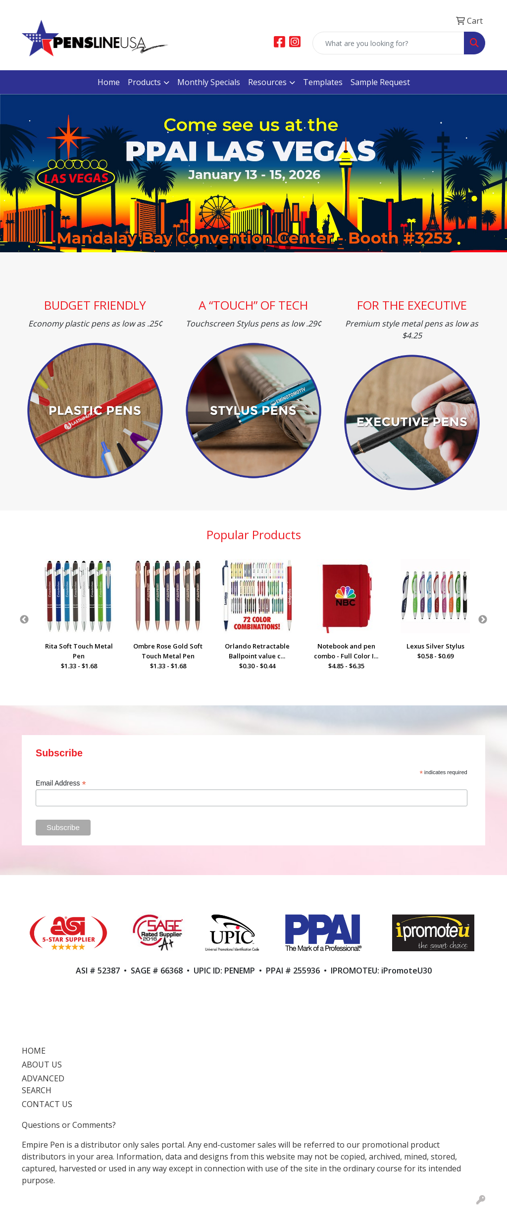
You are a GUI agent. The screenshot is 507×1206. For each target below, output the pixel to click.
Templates (323, 82)
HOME (34, 1050)
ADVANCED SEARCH (43, 1084)
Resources (267, 82)
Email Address (61, 783)
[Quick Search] (388, 43)
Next (483, 620)
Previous (24, 620)
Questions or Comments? (69, 1124)
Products (144, 82)
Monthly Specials (208, 82)
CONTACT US (47, 1104)
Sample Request (380, 82)
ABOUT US (42, 1064)
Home (109, 82)
